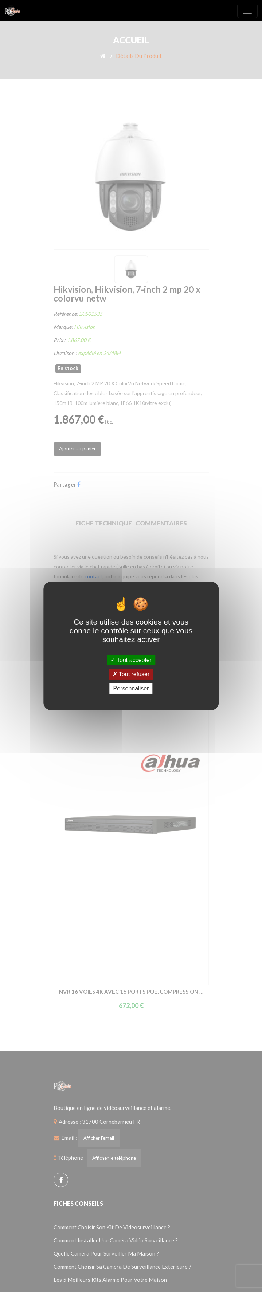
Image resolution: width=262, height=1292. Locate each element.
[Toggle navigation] (247, 11)
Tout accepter (131, 660)
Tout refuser (131, 674)
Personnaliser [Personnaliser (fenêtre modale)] (131, 688)
